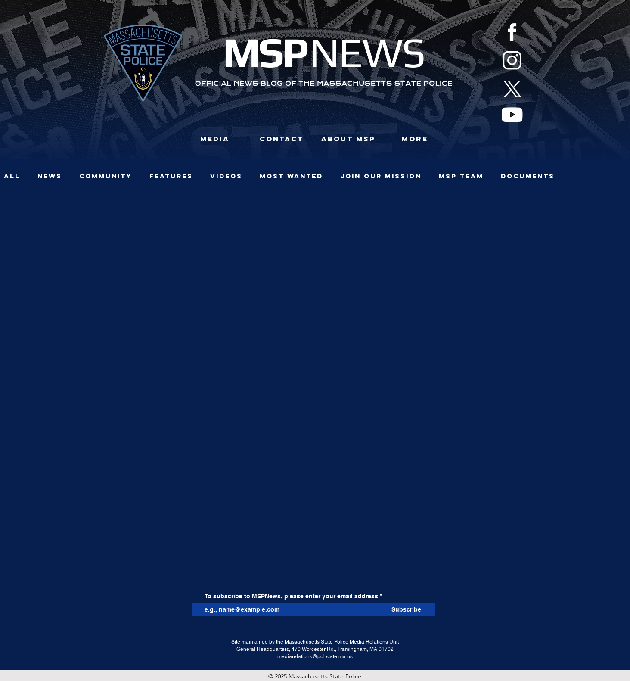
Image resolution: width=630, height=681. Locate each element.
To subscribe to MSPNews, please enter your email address (291, 596)
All (12, 176)
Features (171, 176)
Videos (226, 176)
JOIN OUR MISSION (381, 176)
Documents (528, 176)
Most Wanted (291, 176)
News (49, 176)
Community (105, 176)
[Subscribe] (406, 609)
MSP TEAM (461, 176)
